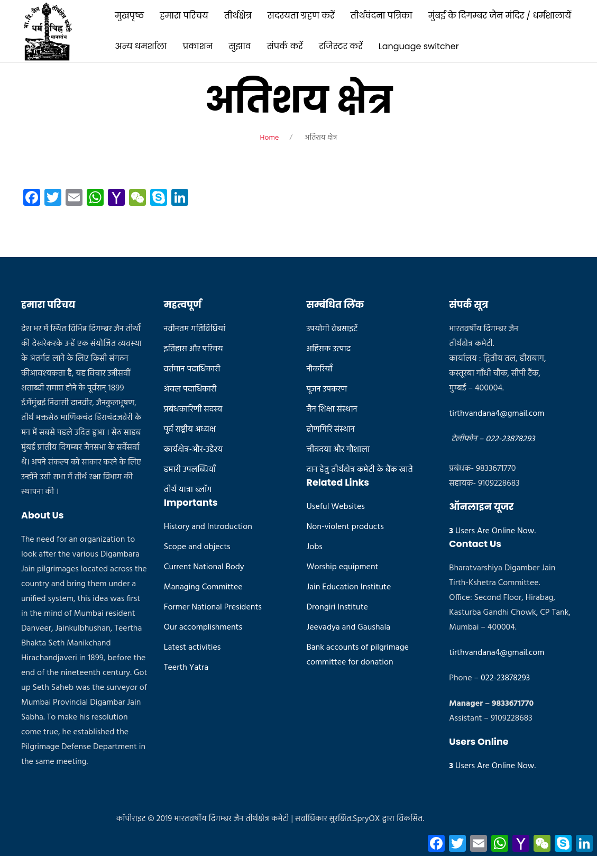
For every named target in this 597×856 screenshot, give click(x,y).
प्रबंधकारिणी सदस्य (193, 409)
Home (269, 137)
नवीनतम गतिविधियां (194, 329)
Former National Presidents (213, 607)
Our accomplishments (203, 627)
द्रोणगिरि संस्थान (331, 429)
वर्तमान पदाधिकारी (192, 369)
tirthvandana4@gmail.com (496, 414)
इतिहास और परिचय (193, 349)
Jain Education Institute (349, 587)
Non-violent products (345, 527)
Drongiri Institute (337, 607)
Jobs (315, 547)
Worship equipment (343, 567)
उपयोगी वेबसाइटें (332, 329)
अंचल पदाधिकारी (190, 389)
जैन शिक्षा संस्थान (332, 409)
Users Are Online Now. (492, 531)
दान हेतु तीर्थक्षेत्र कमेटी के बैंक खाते (360, 470)
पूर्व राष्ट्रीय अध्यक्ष (190, 429)
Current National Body (204, 567)
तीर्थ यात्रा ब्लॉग (188, 490)
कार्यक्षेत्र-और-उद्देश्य (193, 450)
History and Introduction (208, 527)
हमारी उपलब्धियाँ (190, 470)
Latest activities (192, 647)
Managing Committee (203, 587)
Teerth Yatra (186, 668)
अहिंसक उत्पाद (329, 349)
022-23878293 (510, 439)
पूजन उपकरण (327, 389)
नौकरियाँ (320, 369)
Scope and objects (197, 547)
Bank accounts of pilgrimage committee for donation (358, 655)
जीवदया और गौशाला (338, 450)
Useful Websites (336, 507)
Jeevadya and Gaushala (349, 627)
